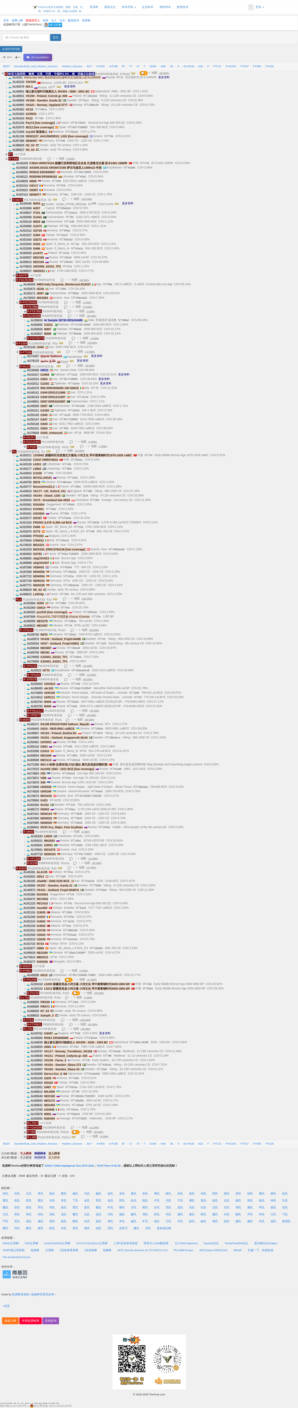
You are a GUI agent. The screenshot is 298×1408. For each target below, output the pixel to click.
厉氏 (110, 1228)
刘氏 (17, 1193)
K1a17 (64, 235)
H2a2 (83, 176)
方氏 (133, 1207)
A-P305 (101, 66)
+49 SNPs (88, 666)
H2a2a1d (66, 208)
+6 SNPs (85, 831)
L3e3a (79, 845)
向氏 (87, 1221)
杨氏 (75, 1193)
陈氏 (52, 1193)
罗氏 (40, 1207)
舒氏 (157, 1214)
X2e (98, 616)
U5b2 (74, 755)
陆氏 (145, 1200)
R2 (72, 217)
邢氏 (17, 1214)
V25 (66, 594)
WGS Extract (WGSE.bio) (213, 1250)
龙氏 (64, 1214)
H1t (70, 903)
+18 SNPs (85, 1029)
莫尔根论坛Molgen (265, 1243)
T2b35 (78, 813)
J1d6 (71, 221)
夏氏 (215, 1214)
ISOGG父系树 (11, 1243)
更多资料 (164, 77)
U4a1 (75, 477)
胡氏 (250, 1193)
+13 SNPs (93, 858)
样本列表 (129, 7)
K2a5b (131, 167)
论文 (62, 20)
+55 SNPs (97, 863)
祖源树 (35, 1250)
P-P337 (245, 66)
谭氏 (145, 1214)
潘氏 (192, 1200)
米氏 (64, 1228)
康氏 (250, 1207)
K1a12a (90, 881)
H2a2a (68, 567)
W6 (109, 1055)
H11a (71, 576)
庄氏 (227, 1207)
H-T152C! (80, 122)
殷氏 (64, 1221)
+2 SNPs (94, 338)
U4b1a (77, 657)
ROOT (6, 66)
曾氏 (29, 1207)
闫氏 (110, 1214)
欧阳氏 (286, 1221)
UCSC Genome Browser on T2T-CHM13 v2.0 (142, 1250)
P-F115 (217, 66)
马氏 (87, 1193)
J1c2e (71, 921)
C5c (72, 652)
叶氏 (110, 1207)
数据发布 (182, 7)
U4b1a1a (66, 482)
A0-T (89, 66)
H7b (63, 185)
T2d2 (77, 1033)
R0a (110, 284)
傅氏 (215, 1221)
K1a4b (118, 769)
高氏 (238, 1193)
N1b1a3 (68, 239)
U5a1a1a (143, 786)
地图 (154, 72)
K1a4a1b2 (94, 1073)
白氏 (203, 1207)
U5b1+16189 (141, 1042)
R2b (66, 428)
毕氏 (262, 1207)
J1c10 (85, 397)
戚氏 (133, 1221)
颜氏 (250, 1221)
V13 (73, 804)
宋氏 (64, 1200)
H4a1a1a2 (81, 297)
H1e (67, 607)
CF (138, 66)
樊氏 (5, 1228)
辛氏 (122, 1221)
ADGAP (237, 1250)
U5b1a (43, 109)
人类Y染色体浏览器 (125, 1243)
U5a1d (67, 257)
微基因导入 (33, 20)
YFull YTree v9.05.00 (108, 1165)
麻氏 (136, 1228)
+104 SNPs (87, 598)
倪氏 (98, 1228)
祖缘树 (107, 1250)
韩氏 (250, 1200)
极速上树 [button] (10, 1320)
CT (130, 66)
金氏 (110, 1200)
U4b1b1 (68, 262)
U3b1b (78, 822)
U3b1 (69, 912)
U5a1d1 (71, 773)
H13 (76, 1046)
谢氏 (273, 1193)
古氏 (273, 1214)
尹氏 (250, 1214)
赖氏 (98, 1207)
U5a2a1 (74, 131)
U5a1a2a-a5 (82, 670)
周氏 (157, 1193)
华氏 (148, 1228)
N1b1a (78, 459)
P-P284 (257, 66)
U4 (70, 625)
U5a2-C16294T (83, 688)
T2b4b (97, 885)
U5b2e (99, 728)
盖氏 (98, 1221)
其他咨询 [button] (50, 1320)
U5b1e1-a (114, 737)
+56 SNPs (93, 1024)
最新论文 (110, 7)
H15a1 (106, 827)
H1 (104, 639)
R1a (70, 872)
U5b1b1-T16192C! (85, 1096)
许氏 (52, 1200)
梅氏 (29, 1228)
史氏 (285, 1207)
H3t (93, 531)
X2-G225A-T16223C (90, 795)
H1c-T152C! (85, 854)
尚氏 (262, 1214)
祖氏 (157, 1221)
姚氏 (238, 1200)
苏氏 (17, 1207)
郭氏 (215, 1193)
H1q (81, 527)
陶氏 (75, 1221)
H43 (76, 1082)
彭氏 (285, 1193)
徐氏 (192, 1193)
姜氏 (87, 1207)
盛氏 (238, 1221)
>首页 (6, 1306)
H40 (58, 181)
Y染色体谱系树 (69, 1250)
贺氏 (17, 1221)
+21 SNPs (94, 1127)
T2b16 (78, 818)
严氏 (5, 1221)
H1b (69, 464)
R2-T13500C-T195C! (84, 975)
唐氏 (262, 1193)
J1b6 (63, 876)
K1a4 (83, 907)
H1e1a (79, 248)
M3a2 (126, 320)
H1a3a (116, 1051)
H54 (97, 500)
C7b (147, 163)
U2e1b (95, 522)
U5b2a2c (92, 612)
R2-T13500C (71, 379)
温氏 (273, 1221)
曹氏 (5, 1200)
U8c (41, 118)
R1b (67, 513)
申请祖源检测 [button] (30, 1320)
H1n (69, 778)
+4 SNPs (70, 158)
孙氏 (145, 1193)
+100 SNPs (85, 1020)
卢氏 (157, 1200)
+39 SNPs (92, 343)
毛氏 (168, 1214)
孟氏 (98, 1214)
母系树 (94, 7)
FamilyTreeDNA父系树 (57, 1243)
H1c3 (100, 733)
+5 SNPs (104, 1136)
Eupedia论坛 (211, 1243)
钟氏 (273, 1200)
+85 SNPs (99, 993)
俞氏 (192, 1221)
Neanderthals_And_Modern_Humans (35, 66)
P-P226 (270, 66)
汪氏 (5, 1214)
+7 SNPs (102, 446)
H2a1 (104, 890)
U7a (80, 836)
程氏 (17, 1200)
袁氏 (180, 1207)
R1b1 (150, 988)
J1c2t (85, 495)
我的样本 (165, 7)
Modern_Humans (72, 66)
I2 (56, 957)
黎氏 (122, 1207)
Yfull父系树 (31, 1243)
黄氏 (133, 1193)
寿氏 (110, 1221)
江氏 (168, 1221)
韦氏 (52, 1207)
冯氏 (168, 1200)
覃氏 (98, 1200)
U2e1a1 (75, 760)
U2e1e (75, 383)
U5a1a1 (75, 1114)
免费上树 (17, 20)
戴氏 (98, 1193)
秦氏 (192, 1214)
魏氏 (5, 1207)
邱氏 (40, 1214)
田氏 (122, 1200)
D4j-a (72, 809)
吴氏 (122, 1193)
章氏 (75, 1228)
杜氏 (133, 1200)
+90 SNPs (84, 280)
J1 (80, 432)
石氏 (227, 1214)
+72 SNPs (90, 352)
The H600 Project (184, 1250)
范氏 (168, 1207)
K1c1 (86, 100)
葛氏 (87, 1228)
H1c (66, 194)
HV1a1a (72, 934)
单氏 (29, 1214)
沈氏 (215, 1207)
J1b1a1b (92, 96)
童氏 (273, 1207)
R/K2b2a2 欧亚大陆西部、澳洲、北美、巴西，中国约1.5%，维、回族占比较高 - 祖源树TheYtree (60, 10)
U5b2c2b (94, 104)
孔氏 (285, 1200)
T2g (66, 226)
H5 (88, 1060)
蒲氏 (40, 1221)
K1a (69, 266)
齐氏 (180, 1221)
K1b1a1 (93, 1037)
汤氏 (29, 1221)
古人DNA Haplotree (186, 1243)
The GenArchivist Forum (16, 1257)
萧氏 (64, 1193)
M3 (94, 203)
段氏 (227, 1221)
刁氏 (285, 1214)
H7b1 (71, 916)
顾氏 (238, 1214)
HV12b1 (80, 406)
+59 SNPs (94, 630)
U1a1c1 (73, 212)
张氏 (5, 1193)
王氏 (29, 1193)
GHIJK (153, 66)
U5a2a (72, 634)
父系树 (49, 1250)
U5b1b (71, 504)
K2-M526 (189, 66)
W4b (51, 473)
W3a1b (77, 329)
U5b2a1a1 (73, 585)
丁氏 (75, 1200)
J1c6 (103, 643)
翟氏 (40, 1228)
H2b (70, 746)
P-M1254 (231, 66)
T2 (97, 388)
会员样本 (147, 7)
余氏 (87, 1200)
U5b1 (78, 486)
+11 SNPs (92, 979)
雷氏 (52, 1221)
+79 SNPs (87, 307)
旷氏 (145, 1221)
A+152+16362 (82, 324)
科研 (45, 20)
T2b (111, 136)
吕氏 (227, 1200)
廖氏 (133, 1214)
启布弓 (123, 1228)
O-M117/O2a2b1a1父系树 (92, 1243)
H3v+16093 (84, 172)
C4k (149, 984)
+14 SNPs (91, 675)
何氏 (203, 1193)
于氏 (180, 1200)
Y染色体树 (90, 1250)
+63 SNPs (80, 451)
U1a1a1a (73, 939)
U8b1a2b (73, 930)
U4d (78, 683)
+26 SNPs (91, 715)
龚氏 (180, 1214)
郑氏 (29, 1200)
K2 (140, 697)
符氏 (17, 1228)
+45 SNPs (94, 711)
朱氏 (180, 1193)
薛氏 (203, 1214)
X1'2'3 (57, 800)
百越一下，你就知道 (260, 1250)
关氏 (262, 1221)
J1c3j (66, 253)
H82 (90, 491)
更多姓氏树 (164, 1228)
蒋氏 (145, 1207)
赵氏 (110, 1193)
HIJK (163, 66)
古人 (54, 20)
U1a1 (74, 374)
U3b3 (63, 288)
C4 (150, 455)
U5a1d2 (75, 648)
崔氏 (215, 1200)
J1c (77, 244)
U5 (72, 894)
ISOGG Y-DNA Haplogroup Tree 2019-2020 (69, 1165)
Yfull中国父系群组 (14, 1250)
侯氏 (262, 1200)
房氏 (52, 1214)
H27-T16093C (80, 127)
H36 (62, 140)
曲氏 (203, 1221)
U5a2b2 (79, 1100)
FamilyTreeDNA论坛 (236, 1243)
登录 (256, 7)
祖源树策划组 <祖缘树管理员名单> (33, 1294)
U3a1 (76, 1002)
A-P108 (113, 66)
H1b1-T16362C (70, 553)
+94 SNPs (88, 679)
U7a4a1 (67, 518)
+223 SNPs (86, 199)
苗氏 (64, 1207)
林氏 (168, 1193)
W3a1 (67, 230)
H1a (68, 925)
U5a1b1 (72, 571)
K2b (201, 66)
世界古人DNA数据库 (156, 1243)
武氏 (192, 1207)
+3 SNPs (90, 311)
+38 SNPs (92, 316)
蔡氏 (40, 1200)
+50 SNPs (164, 73)
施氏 (122, 1214)
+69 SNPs (89, 719)
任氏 (157, 1207)
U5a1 (53, 509)
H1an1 (99, 791)
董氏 (75, 1214)
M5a (69, 468)
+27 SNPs (91, 867)
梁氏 (227, 1193)
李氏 (40, 1193)
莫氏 (203, 1200)
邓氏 (238, 1207)
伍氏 (87, 1214)
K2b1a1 (107, 1064)
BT (123, 66)
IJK (171, 66)
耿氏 (52, 1228)
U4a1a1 (65, 540)
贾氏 (75, 1207)
